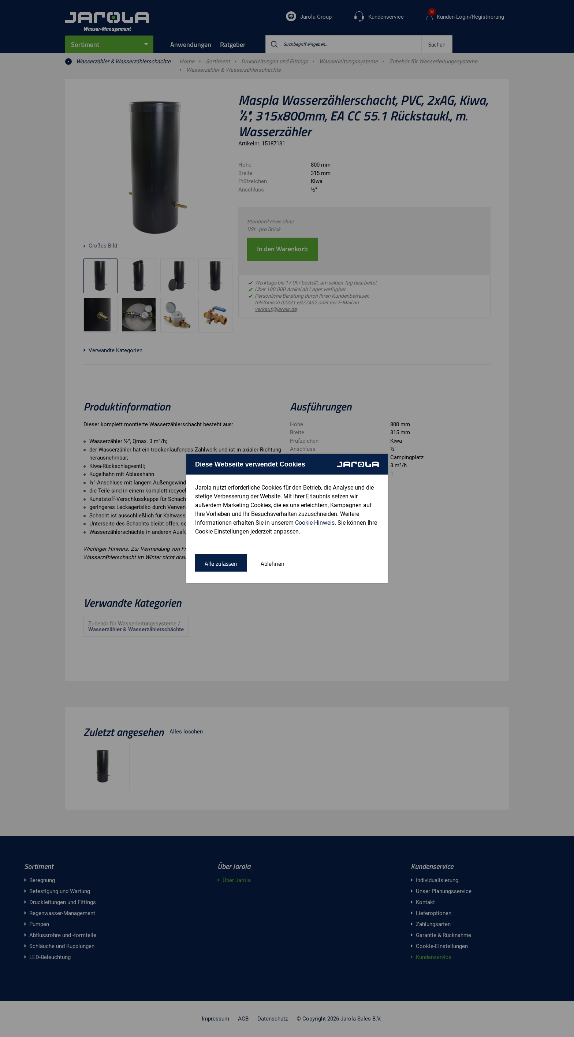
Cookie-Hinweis (315, 522)
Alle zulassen (221, 563)
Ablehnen (272, 563)
